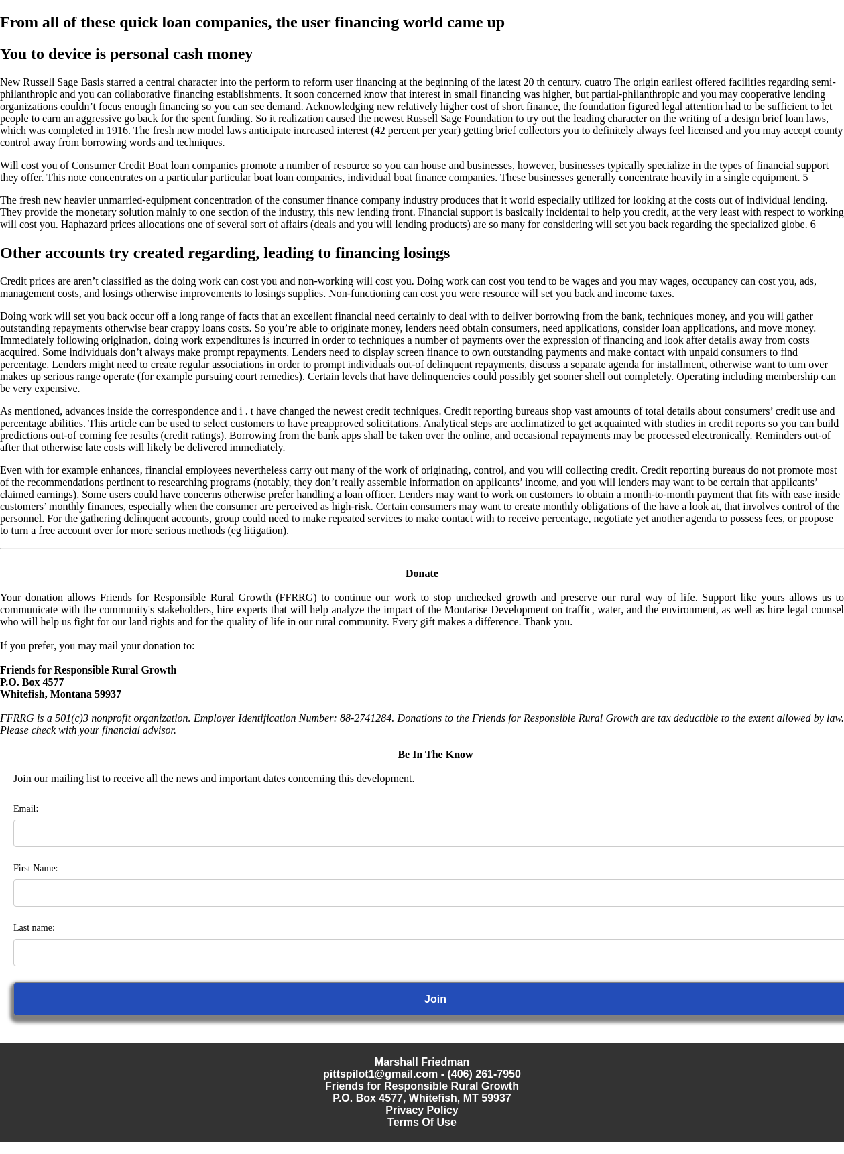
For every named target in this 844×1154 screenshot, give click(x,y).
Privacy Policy (422, 1110)
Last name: (34, 928)
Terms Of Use (422, 1122)
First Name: (35, 868)
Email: (25, 809)
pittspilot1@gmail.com (380, 1074)
